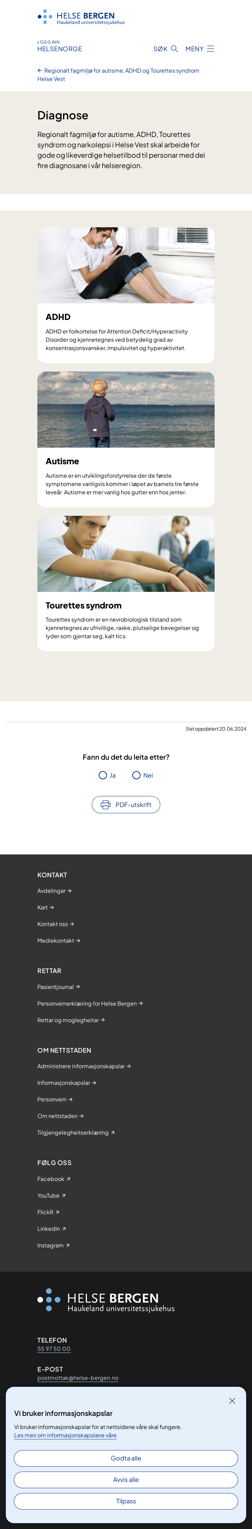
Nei (148, 775)
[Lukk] (232, 1400)
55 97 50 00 (54, 1348)
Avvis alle (126, 1479)
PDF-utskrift (134, 804)
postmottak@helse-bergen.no (77, 1377)
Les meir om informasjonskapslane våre (65, 1435)
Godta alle (126, 1458)
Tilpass (126, 1501)
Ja (113, 775)
